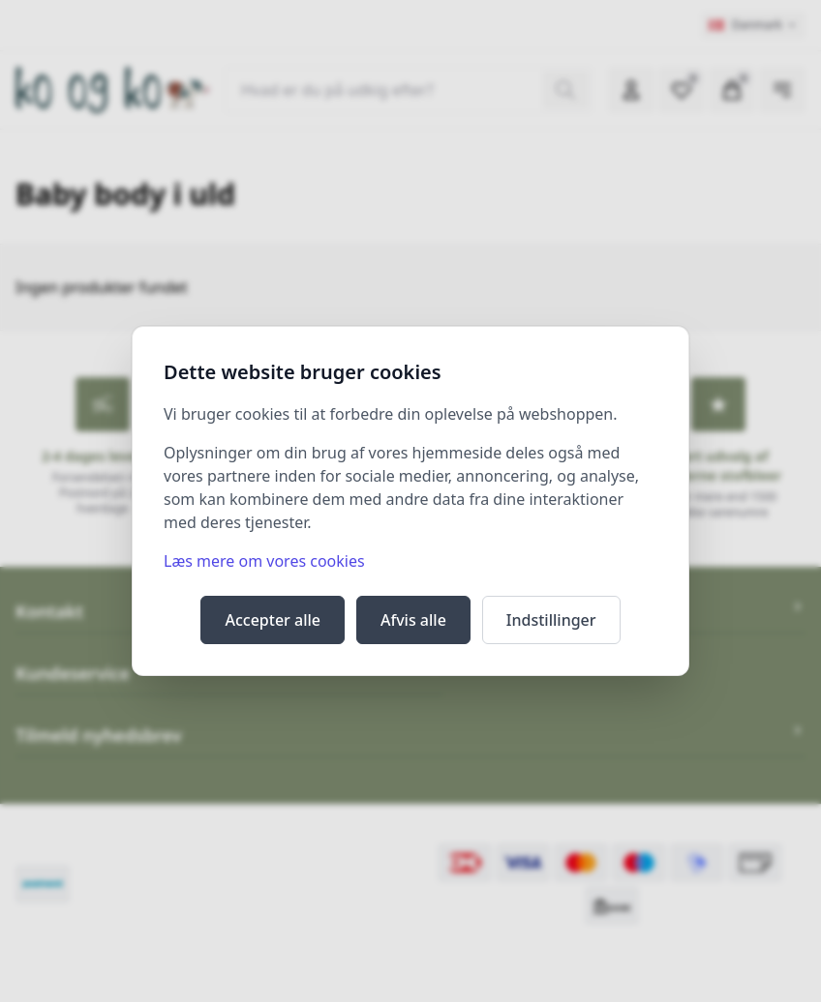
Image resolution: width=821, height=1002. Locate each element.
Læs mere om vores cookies (264, 561)
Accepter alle (272, 620)
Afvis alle (413, 620)
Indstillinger (551, 620)
